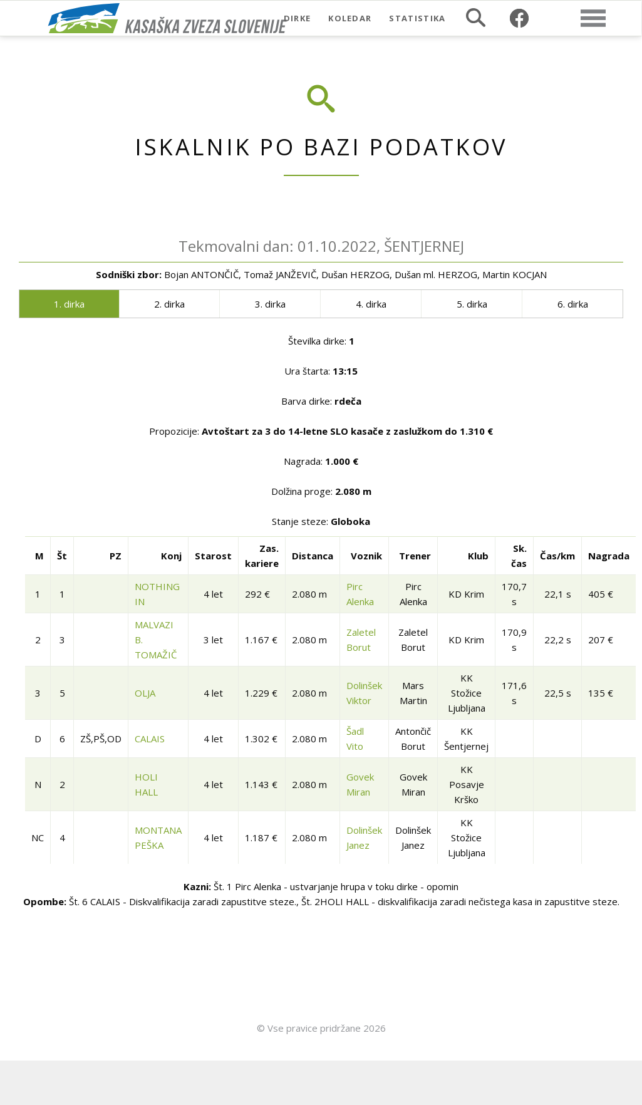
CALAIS (150, 738)
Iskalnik (475, 17)
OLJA (145, 693)
